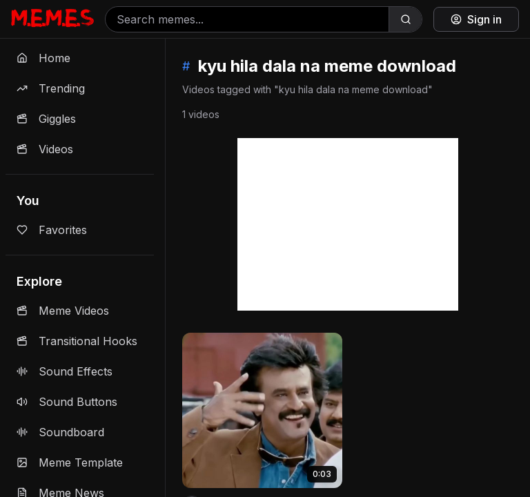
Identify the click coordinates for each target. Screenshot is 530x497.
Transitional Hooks (77, 341)
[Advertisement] (347, 224)
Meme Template (70, 462)
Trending (51, 88)
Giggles (46, 119)
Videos (45, 149)
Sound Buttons (67, 402)
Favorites (52, 230)
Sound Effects (64, 371)
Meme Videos (63, 311)
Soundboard (60, 432)
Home (43, 58)
